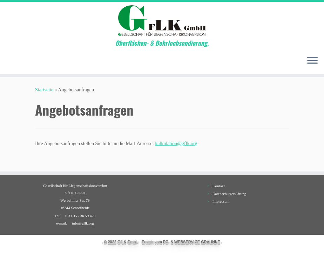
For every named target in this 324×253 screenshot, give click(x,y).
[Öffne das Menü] (312, 61)
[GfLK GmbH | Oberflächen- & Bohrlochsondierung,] (162, 20)
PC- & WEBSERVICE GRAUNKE (191, 242)
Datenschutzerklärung (229, 194)
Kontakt (218, 186)
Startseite (44, 89)
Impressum (221, 201)
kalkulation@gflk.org (176, 143)
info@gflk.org (83, 223)
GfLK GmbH (128, 242)
